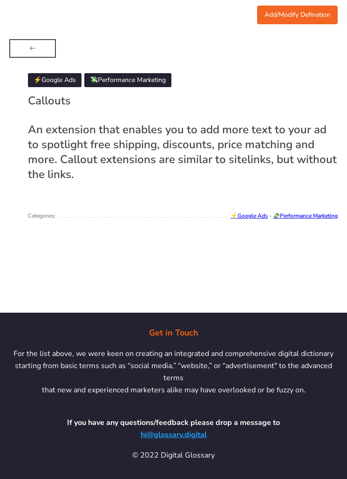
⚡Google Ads (249, 215)
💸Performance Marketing (305, 215)
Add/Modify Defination (297, 14)
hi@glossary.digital (174, 435)
